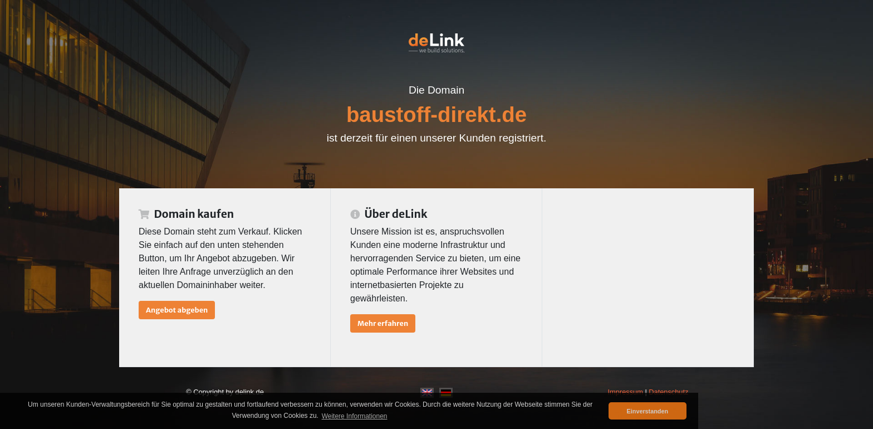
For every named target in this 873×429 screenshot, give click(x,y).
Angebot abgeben (177, 309)
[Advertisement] (648, 277)
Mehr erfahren (382, 323)
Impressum (625, 392)
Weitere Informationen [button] (355, 416)
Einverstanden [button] (647, 411)
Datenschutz (668, 392)
